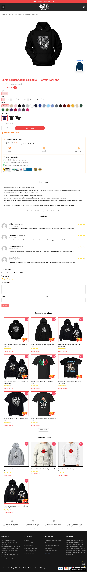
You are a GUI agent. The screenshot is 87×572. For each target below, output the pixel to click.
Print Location (5, 113)
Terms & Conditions (29, 543)
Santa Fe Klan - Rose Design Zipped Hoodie (43, 469)
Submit (5, 305)
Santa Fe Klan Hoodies (30, 14)
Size (2, 96)
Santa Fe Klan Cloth (14, 14)
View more (43, 430)
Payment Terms (49, 543)
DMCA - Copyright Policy (31, 548)
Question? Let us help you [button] (78, 569)
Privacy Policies (28, 545)
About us (26, 540)
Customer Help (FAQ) (51, 551)
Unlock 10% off (83, 564)
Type (2, 90)
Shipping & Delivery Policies (53, 540)
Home (3, 14)
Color (3, 102)
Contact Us (48, 548)
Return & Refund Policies (52, 545)
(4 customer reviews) (16, 84)
